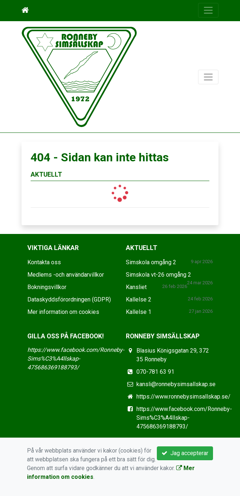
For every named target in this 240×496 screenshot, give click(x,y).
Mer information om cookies (63, 311)
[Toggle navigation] (208, 10)
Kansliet (136, 287)
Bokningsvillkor (46, 287)
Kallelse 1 (138, 311)
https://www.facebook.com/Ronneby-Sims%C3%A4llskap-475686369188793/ (75, 358)
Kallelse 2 (138, 299)
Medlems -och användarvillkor (65, 274)
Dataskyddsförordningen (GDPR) (69, 299)
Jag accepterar (185, 453)
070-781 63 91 (155, 371)
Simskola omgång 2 (151, 262)
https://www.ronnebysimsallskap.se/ (183, 396)
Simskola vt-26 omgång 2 (158, 274)
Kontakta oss (44, 262)
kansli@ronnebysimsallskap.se (176, 384)
